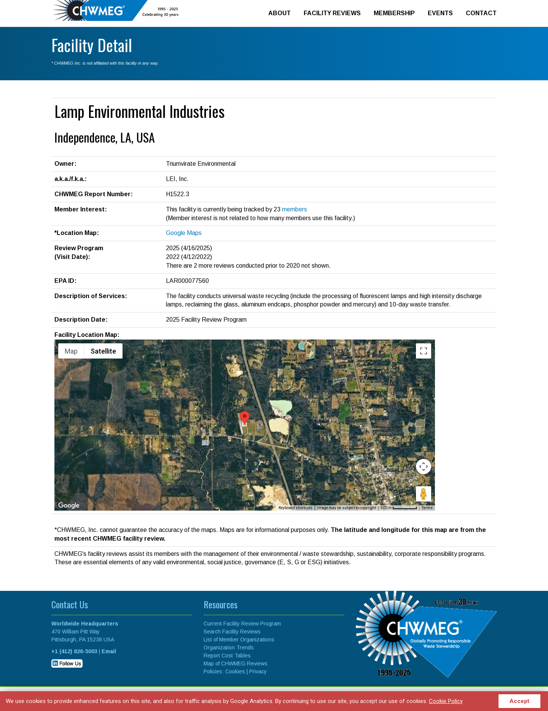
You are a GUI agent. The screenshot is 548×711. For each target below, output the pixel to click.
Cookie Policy (445, 700)
